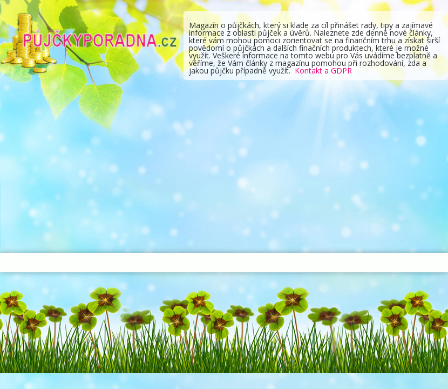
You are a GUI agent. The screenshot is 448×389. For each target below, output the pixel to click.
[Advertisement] (224, 166)
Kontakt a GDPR (323, 70)
